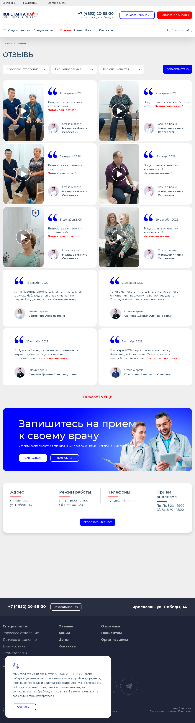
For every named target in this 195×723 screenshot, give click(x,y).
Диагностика (14, 646)
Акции (25, 30)
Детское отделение (20, 640)
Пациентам (30, 2)
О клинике (9, 2)
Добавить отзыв (177, 69)
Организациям (57, 2)
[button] (26, 69)
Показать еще (97, 397)
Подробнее (65, 458)
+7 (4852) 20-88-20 (96, 13)
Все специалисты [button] (124, 69)
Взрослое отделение (21, 633)
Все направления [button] (76, 69)
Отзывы (65, 30)
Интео (189, 708)
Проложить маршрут (97, 522)
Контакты (106, 30)
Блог (90, 30)
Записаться (33, 458)
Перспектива (185, 711)
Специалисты (45, 30)
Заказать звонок (137, 15)
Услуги (10, 30)
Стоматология (15, 653)
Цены (78, 30)
